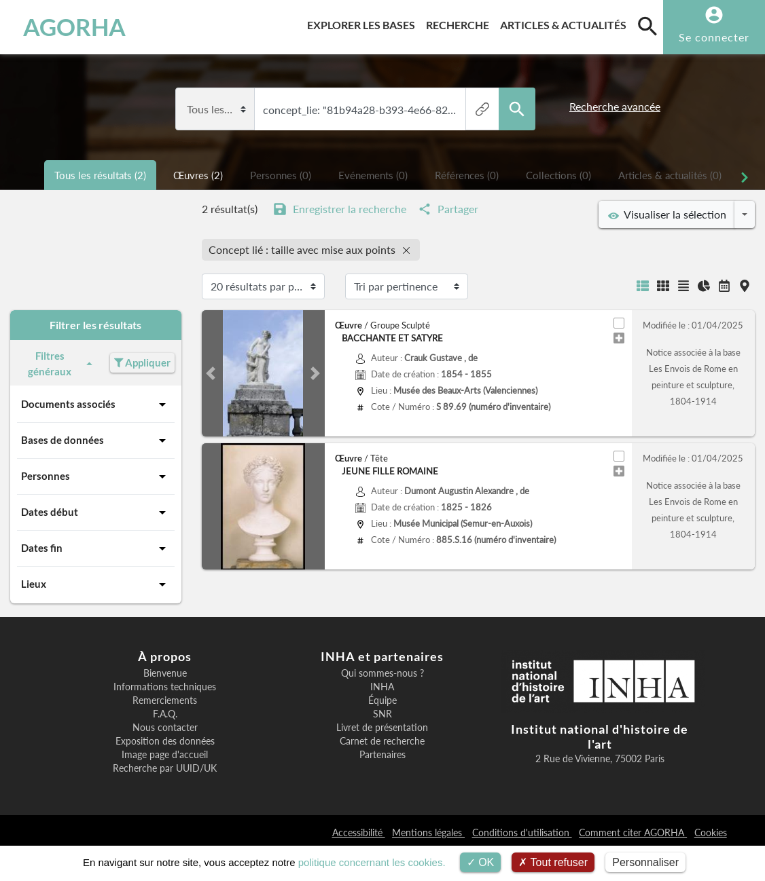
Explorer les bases (364, 22)
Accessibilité (358, 832)
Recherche (460, 22)
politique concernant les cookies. (372, 862)
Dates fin (96, 548)
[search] (647, 26)
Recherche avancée (614, 106)
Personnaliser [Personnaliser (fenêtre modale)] (645, 862)
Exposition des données (165, 741)
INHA (382, 686)
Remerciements (164, 700)
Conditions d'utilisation (522, 832)
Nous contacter (165, 727)
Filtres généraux (62, 363)
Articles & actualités (566, 22)
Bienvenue (165, 673)
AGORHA (74, 27)
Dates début (96, 512)
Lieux (96, 584)
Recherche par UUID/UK (165, 768)
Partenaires (382, 754)
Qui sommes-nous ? (382, 673)
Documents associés (96, 404)
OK (481, 862)
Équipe (382, 700)
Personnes (96, 476)
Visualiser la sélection (667, 214)
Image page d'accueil (165, 754)
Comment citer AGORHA (633, 832)
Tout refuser (553, 862)
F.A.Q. (165, 714)
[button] (211, 373)
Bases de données (96, 440)
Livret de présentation (382, 727)
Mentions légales (428, 832)
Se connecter (714, 37)
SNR (382, 714)
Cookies (710, 832)
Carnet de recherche (382, 741)
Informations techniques (164, 686)
